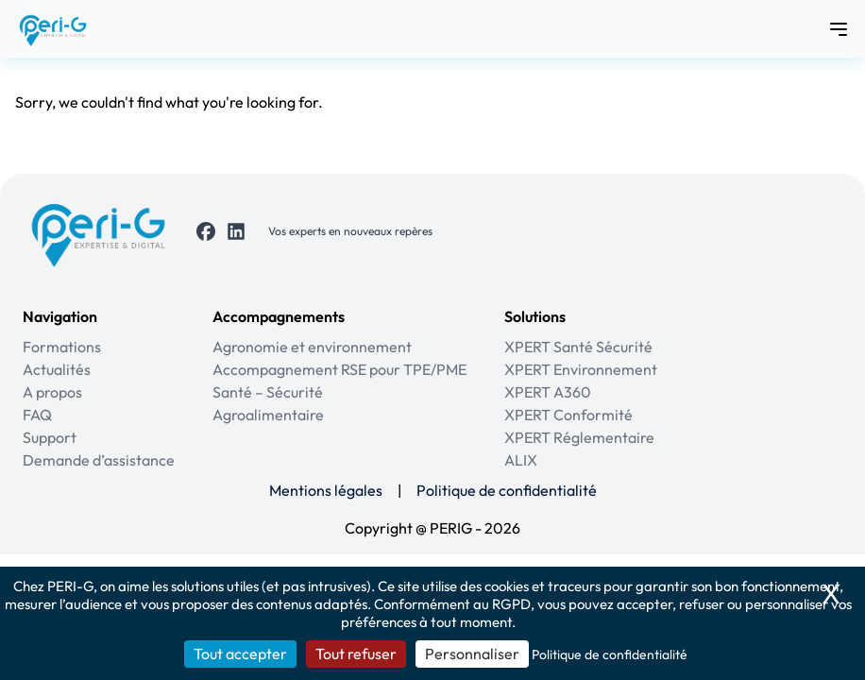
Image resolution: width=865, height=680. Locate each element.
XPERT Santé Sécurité (578, 346)
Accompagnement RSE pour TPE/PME (339, 369)
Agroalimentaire (268, 414)
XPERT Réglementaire (579, 437)
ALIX (520, 459)
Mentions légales (325, 490)
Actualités (57, 369)
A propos (52, 391)
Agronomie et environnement (312, 346)
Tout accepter (240, 653)
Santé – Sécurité (267, 391)
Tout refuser (356, 653)
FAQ (37, 414)
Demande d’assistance (99, 459)
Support (49, 437)
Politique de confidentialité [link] (609, 654)
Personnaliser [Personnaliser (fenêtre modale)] (472, 653)
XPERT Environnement (580, 369)
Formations (62, 346)
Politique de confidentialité (506, 490)
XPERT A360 (547, 391)
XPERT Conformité (568, 414)
